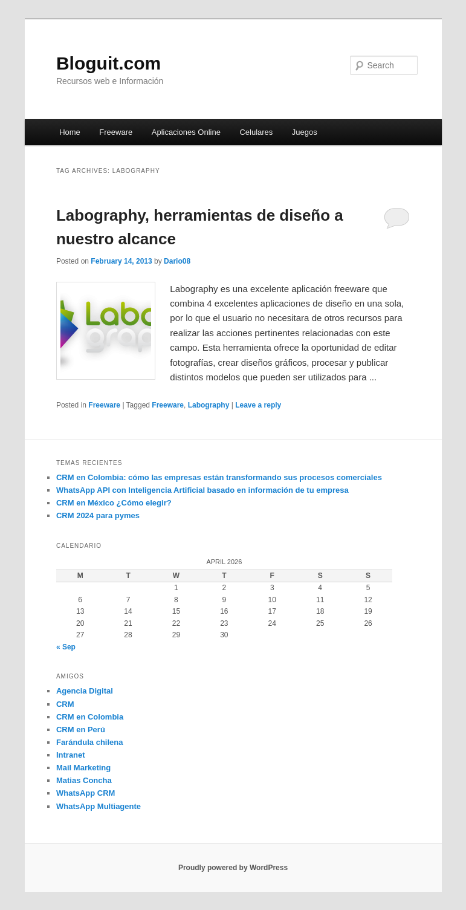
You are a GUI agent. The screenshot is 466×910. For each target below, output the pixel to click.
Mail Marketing (83, 767)
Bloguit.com (108, 63)
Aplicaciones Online (186, 132)
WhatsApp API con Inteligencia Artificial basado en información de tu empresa (202, 490)
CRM (65, 704)
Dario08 (177, 261)
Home (69, 132)
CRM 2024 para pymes (98, 515)
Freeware (115, 132)
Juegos (304, 132)
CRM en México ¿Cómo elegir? (114, 502)
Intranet (70, 754)
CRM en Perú (80, 729)
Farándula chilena (89, 742)
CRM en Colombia (89, 716)
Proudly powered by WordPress (233, 867)
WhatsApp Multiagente (98, 806)
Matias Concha (84, 780)
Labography (209, 405)
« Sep (66, 647)
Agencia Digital (84, 690)
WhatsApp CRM (85, 793)
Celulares (256, 132)
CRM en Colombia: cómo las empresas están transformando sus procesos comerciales (219, 477)
